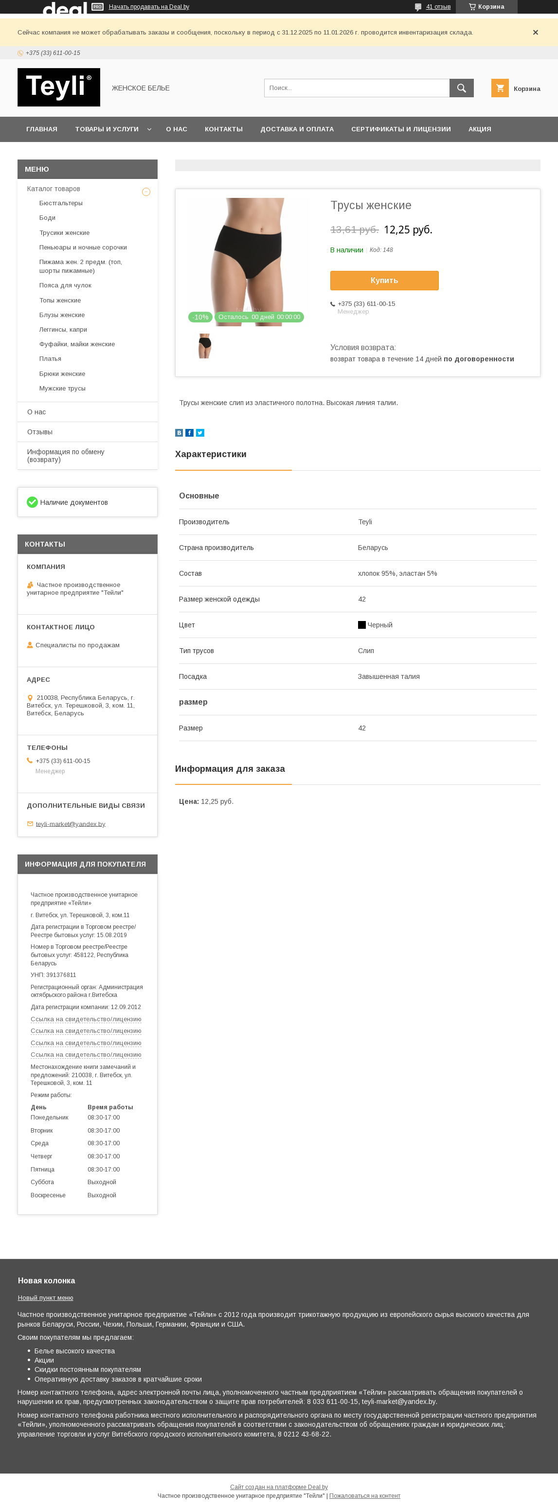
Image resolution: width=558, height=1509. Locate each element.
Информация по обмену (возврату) (66, 455)
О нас (176, 129)
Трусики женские (64, 232)
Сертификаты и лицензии (401, 129)
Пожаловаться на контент (364, 1495)
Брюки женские (62, 373)
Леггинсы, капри (63, 329)
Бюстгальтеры (61, 203)
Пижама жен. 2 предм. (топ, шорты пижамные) (80, 266)
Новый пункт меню (45, 1297)
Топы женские (60, 300)
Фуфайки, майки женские (77, 344)
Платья (50, 358)
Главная (41, 129)
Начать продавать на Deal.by (149, 6)
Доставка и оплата (297, 129)
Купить (384, 280)
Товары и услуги (107, 129)
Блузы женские (62, 315)
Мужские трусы (62, 388)
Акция (479, 129)
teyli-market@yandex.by (71, 823)
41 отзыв (438, 6)
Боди (47, 217)
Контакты (224, 129)
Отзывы (40, 432)
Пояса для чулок (65, 285)
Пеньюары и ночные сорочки (83, 247)
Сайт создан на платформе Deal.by (279, 1487)
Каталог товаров (53, 189)
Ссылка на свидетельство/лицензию (86, 1019)
